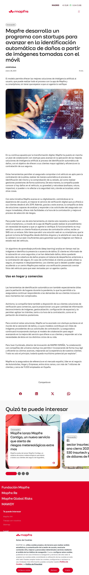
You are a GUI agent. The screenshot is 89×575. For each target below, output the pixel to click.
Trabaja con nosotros (12, 520)
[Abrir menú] (79, 11)
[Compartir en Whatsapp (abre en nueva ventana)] (68, 393)
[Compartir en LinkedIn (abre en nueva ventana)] (36, 393)
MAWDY (8, 504)
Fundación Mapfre (15, 487)
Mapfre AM (7, 516)
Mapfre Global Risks (17, 499)
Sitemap (6, 524)
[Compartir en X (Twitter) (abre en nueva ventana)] (52, 393)
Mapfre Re (9, 493)
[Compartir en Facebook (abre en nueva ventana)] (20, 393)
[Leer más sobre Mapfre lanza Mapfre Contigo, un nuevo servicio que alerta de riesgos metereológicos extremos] (32, 463)
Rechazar (54, 570)
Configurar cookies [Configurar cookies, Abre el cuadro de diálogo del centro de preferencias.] (24, 570)
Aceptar (67, 570)
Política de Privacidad (34, 564)
